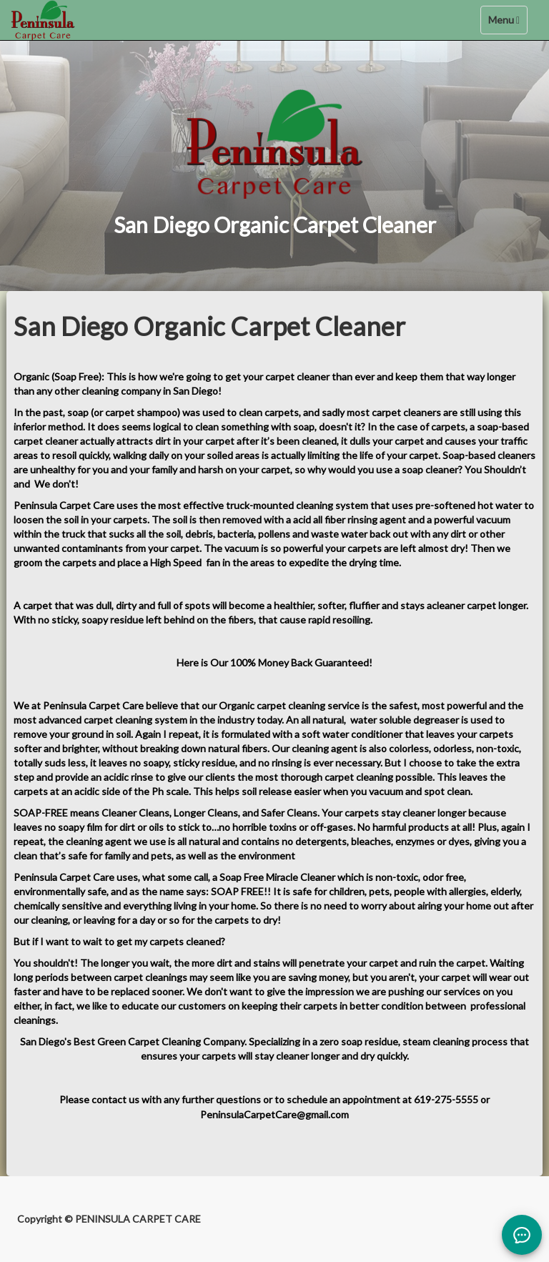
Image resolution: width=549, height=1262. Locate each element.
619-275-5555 (446, 1099)
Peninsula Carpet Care (65, 505)
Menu (508, 23)
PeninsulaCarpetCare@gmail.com (274, 1114)
